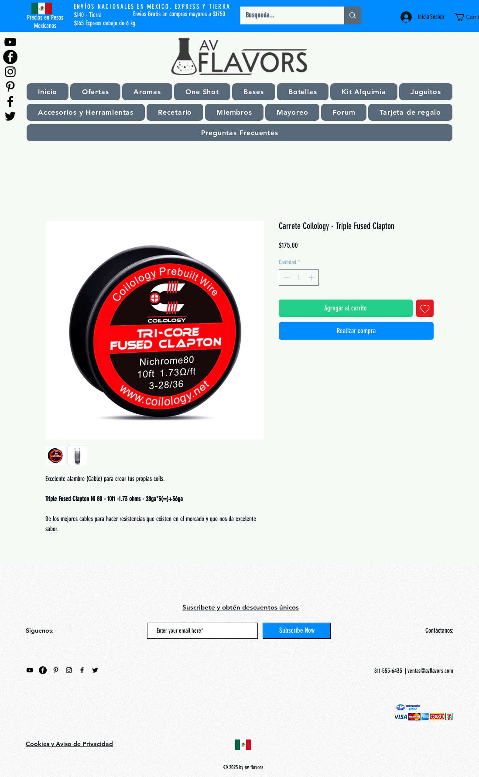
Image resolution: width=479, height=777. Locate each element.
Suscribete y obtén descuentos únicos (240, 607)
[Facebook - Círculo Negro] (10, 57)
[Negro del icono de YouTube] (10, 42)
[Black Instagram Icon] (10, 72)
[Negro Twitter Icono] (10, 116)
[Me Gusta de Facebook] (80, 711)
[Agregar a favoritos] (425, 308)
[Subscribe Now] (297, 631)
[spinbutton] (299, 277)
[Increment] (312, 277)
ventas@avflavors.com (430, 671)
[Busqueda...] (286, 15)
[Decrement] (285, 277)
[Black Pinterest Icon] (10, 86)
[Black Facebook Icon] (10, 101)
